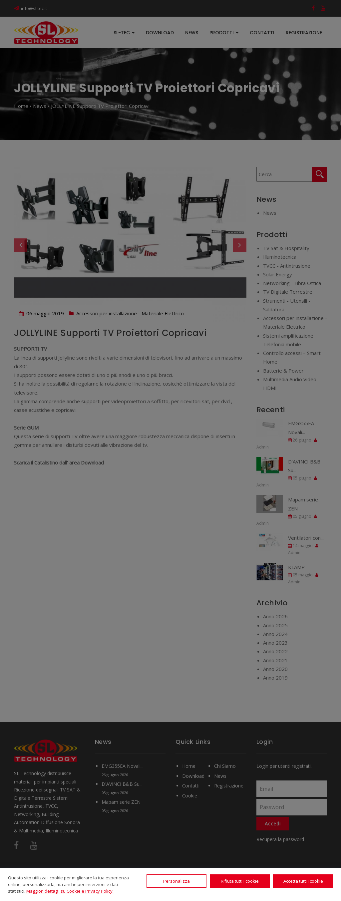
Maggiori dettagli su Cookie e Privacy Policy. (70, 891)
